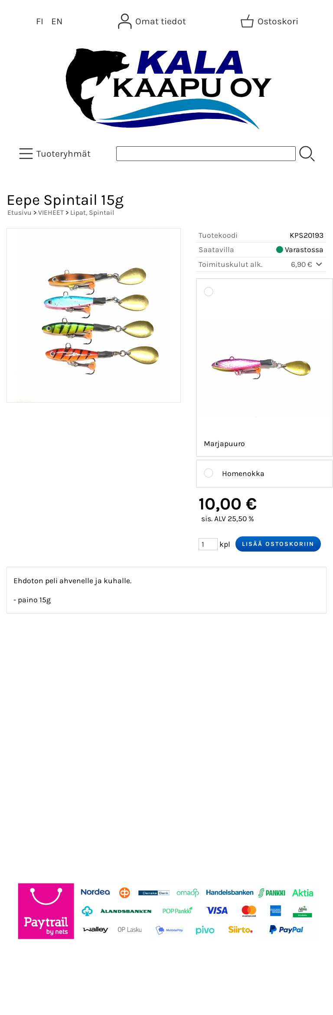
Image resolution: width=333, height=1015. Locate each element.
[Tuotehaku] (206, 153)
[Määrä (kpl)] (208, 544)
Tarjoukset (33, 666)
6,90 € (307, 264)
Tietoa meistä (40, 708)
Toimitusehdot (41, 750)
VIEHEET (51, 212)
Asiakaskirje (37, 687)
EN (56, 21)
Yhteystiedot (37, 729)
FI (39, 21)
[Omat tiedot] (153, 21)
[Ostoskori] (270, 21)
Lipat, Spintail (92, 212)
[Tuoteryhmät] (55, 153)
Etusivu (19, 212)
